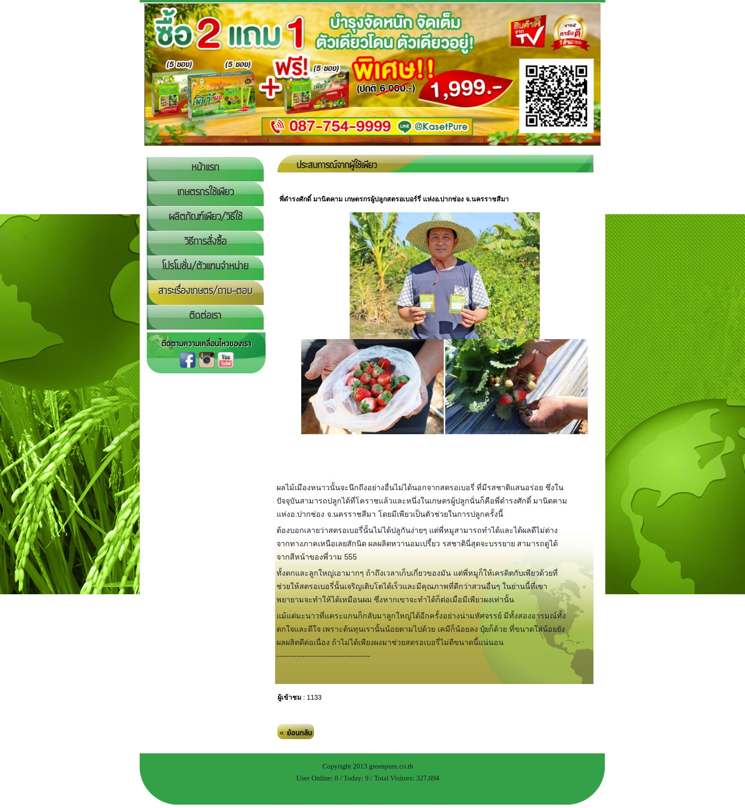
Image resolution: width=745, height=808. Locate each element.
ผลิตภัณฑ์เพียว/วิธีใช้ (205, 217)
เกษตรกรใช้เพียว (205, 192)
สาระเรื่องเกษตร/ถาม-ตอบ (205, 291)
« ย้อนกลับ (296, 733)
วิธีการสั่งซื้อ (205, 241)
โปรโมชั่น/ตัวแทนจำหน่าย (205, 266)
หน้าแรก (205, 167)
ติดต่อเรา (205, 315)
